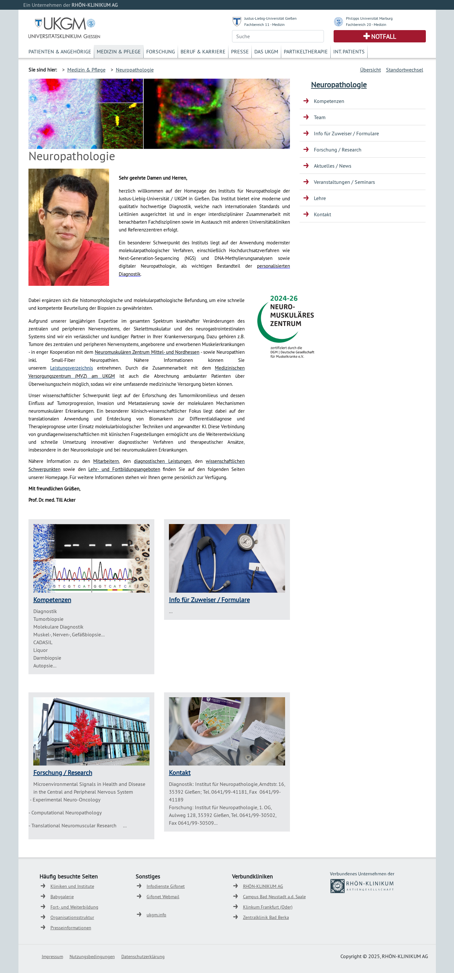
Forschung (160, 51)
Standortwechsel (404, 69)
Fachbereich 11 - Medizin (264, 24)
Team (320, 117)
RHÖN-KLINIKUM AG (263, 886)
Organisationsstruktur (72, 917)
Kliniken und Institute (72, 886)
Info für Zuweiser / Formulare (209, 600)
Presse (240, 51)
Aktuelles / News (332, 165)
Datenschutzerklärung (143, 956)
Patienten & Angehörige (59, 51)
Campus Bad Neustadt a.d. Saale (274, 897)
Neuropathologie (135, 69)
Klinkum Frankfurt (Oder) (268, 907)
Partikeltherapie (306, 51)
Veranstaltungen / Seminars (344, 182)
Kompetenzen (52, 600)
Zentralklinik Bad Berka (266, 917)
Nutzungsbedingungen (92, 956)
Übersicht (370, 69)
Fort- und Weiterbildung (74, 907)
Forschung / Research (62, 772)
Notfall (383, 36)
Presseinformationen (70, 928)
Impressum (52, 956)
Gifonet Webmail (163, 897)
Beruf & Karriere (203, 51)
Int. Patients (349, 51)
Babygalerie (62, 897)
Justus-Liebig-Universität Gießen (270, 18)
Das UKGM (266, 51)
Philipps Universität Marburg (369, 18)
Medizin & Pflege (119, 51)
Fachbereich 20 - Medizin (366, 24)
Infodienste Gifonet (166, 886)
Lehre (320, 198)
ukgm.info (156, 915)
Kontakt (180, 772)
